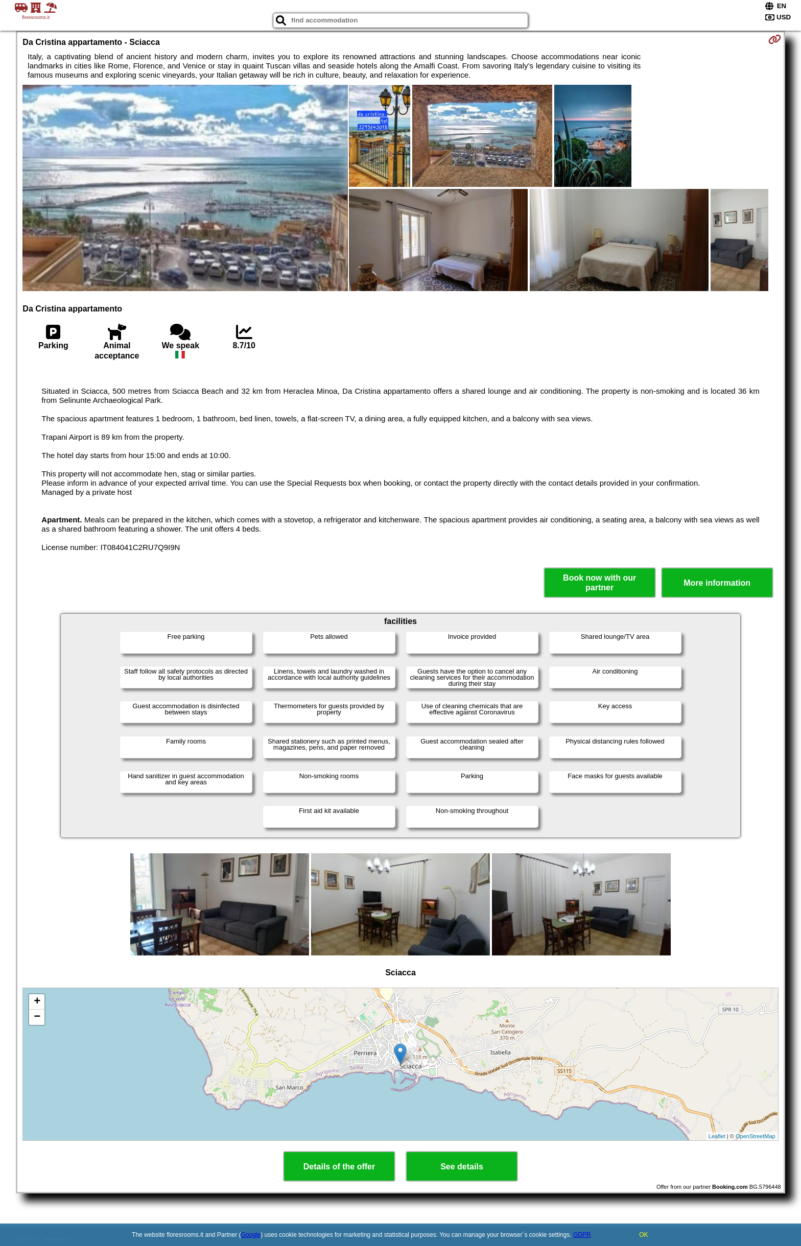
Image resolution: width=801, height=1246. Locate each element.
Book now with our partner (599, 582)
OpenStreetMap (755, 1136)
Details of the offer (339, 1166)
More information (717, 583)
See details (461, 1166)
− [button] (37, 1017)
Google (251, 1234)
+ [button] (37, 1002)
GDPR (582, 1234)
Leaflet (717, 1136)
